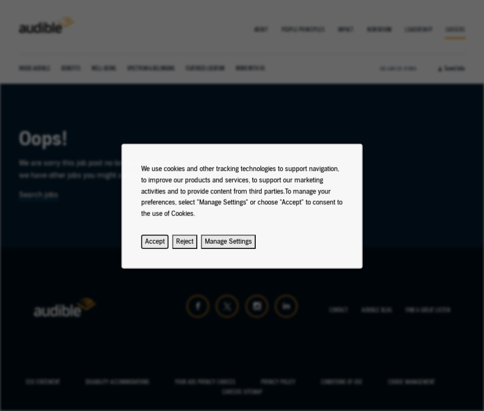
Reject (187, 246)
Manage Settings (229, 246)
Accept (159, 246)
